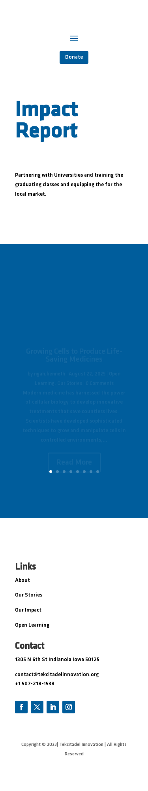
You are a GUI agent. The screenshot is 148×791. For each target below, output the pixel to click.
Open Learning (32, 625)
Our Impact (28, 610)
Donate (74, 57)
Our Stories (28, 595)
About (22, 580)
